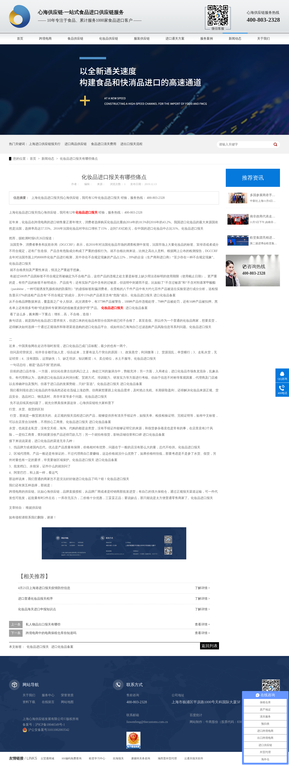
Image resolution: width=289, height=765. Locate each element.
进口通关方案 (174, 38)
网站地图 (67, 702)
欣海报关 (118, 758)
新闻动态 (235, 38)
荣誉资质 (67, 695)
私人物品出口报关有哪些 (43, 624)
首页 (20, 38)
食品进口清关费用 (103, 144)
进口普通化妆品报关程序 (35, 598)
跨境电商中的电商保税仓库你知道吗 (51, 633)
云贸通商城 (47, 758)
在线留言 (48, 702)
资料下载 (29, 702)
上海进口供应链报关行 (45, 144)
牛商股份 (211, 722)
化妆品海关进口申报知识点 (37, 609)
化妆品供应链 (108, 38)
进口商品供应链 (76, 144)
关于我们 (263, 38)
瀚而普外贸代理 (167, 758)
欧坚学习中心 (97, 758)
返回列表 (209, 646)
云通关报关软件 (193, 758)
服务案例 (206, 38)
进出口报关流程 (131, 144)
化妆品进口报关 (38, 647)
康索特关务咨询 (140, 758)
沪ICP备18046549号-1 (50, 724)
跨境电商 (45, 38)
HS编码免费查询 (72, 758)
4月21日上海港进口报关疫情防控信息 (44, 588)
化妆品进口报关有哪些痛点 (79, 158)
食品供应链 (75, 38)
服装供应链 (142, 38)
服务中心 (48, 695)
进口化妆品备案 (62, 647)
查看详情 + (202, 624)
